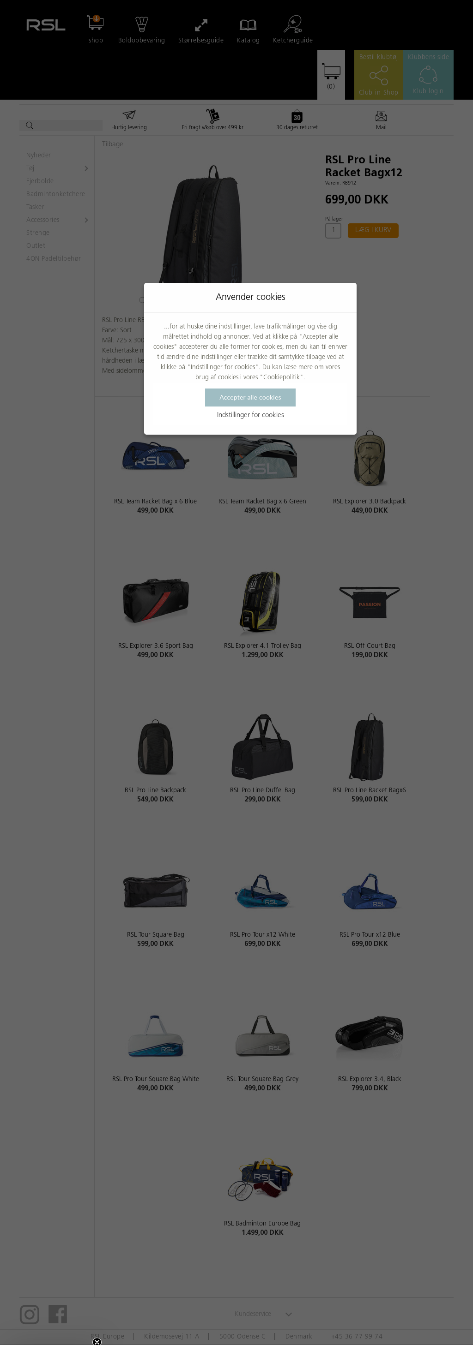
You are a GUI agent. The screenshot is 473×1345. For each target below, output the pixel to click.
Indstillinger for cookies (250, 415)
